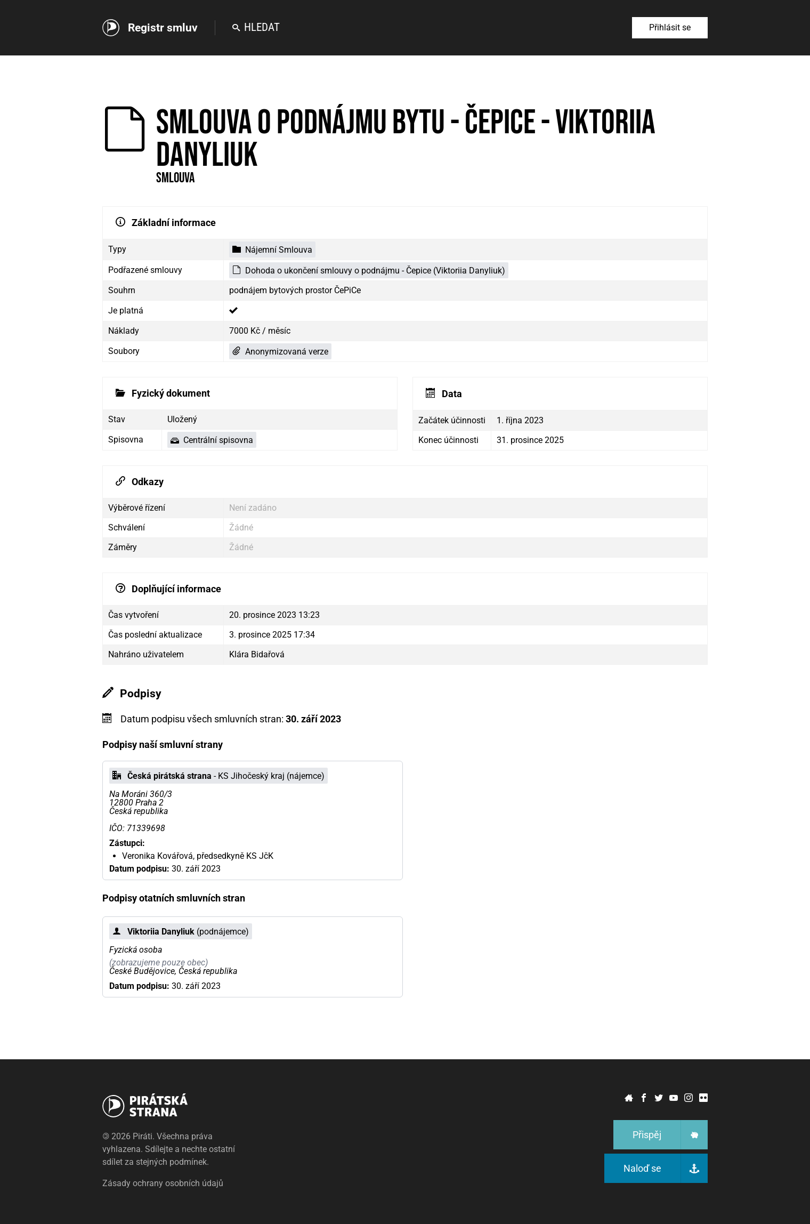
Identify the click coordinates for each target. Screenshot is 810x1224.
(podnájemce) (180, 932)
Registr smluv (163, 27)
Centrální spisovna (212, 440)
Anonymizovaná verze (280, 352)
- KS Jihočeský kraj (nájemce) (218, 776)
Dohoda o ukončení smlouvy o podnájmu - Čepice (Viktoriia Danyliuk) (368, 270)
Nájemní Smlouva (272, 250)
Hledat (256, 27)
